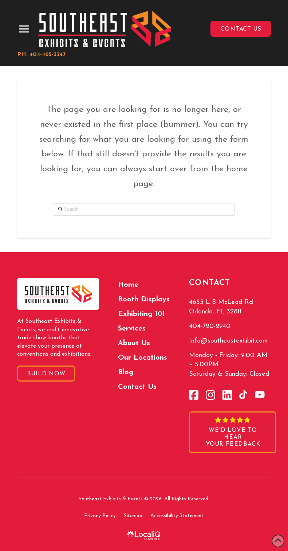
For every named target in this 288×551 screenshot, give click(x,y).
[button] (24, 29)
